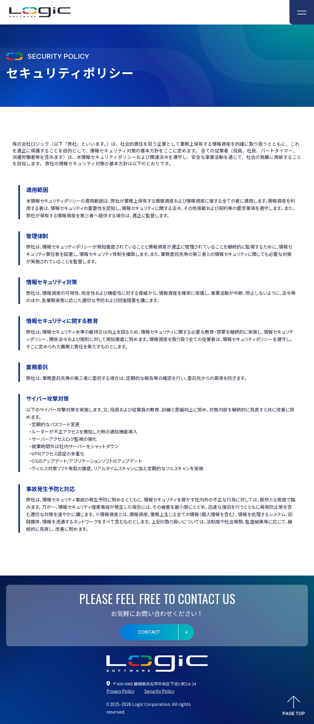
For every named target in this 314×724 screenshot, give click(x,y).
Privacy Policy (120, 691)
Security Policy (159, 691)
